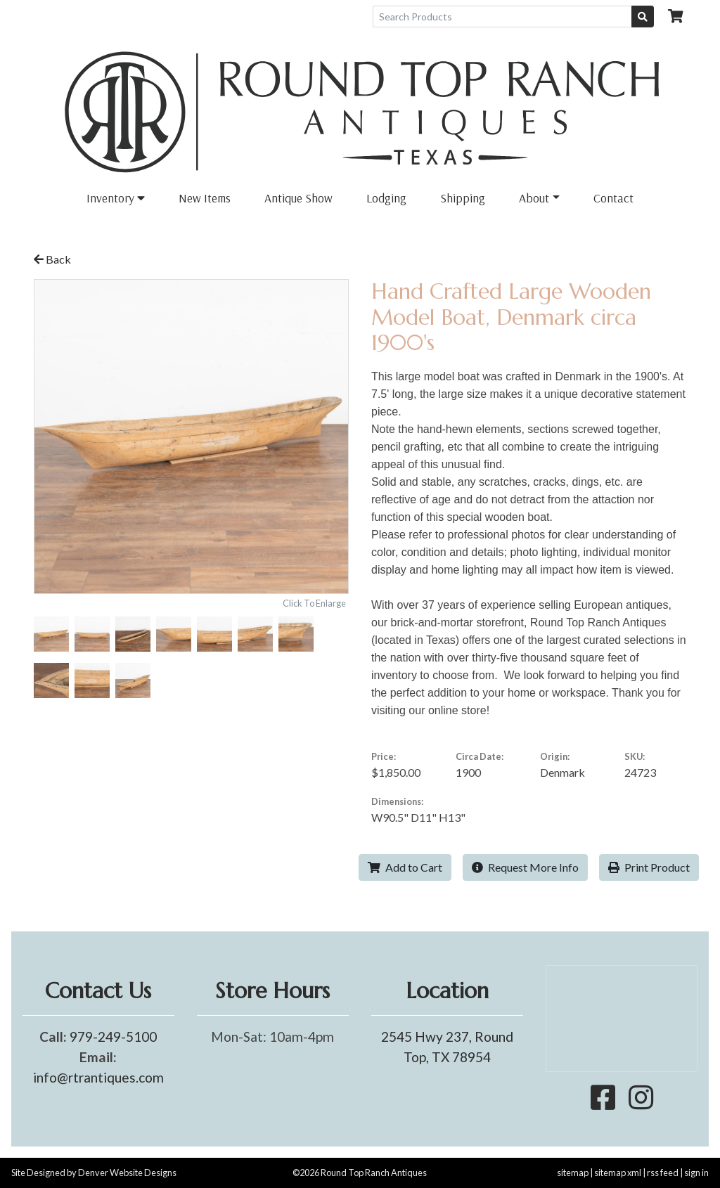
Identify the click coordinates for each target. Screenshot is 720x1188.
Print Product (649, 867)
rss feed (663, 1172)
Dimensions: (397, 801)
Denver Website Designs (127, 1172)
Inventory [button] (115, 197)
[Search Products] (502, 16)
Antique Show (298, 197)
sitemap (573, 1172)
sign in (696, 1172)
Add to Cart (405, 867)
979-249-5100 (113, 1036)
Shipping (462, 197)
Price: (383, 756)
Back (52, 259)
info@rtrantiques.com (98, 1077)
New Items (205, 197)
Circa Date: (479, 756)
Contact (613, 197)
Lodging (386, 197)
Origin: (555, 756)
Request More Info (525, 867)
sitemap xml (617, 1172)
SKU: (634, 756)
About (534, 197)
